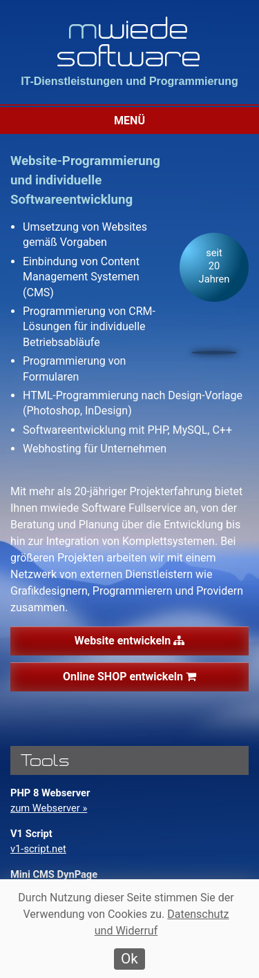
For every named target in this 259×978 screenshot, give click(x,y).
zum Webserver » (48, 808)
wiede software (129, 41)
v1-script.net (38, 849)
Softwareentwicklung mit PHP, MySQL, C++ (127, 430)
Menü (129, 120)
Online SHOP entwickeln (129, 676)
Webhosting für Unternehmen (94, 448)
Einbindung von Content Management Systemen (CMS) (81, 277)
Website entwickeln (129, 640)
